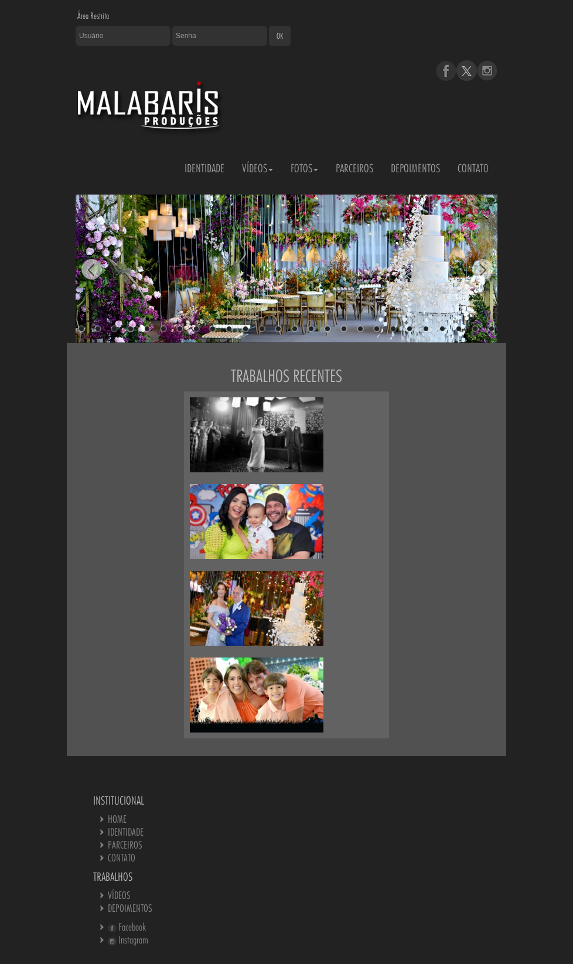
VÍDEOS (257, 168)
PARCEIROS (354, 168)
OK (280, 35)
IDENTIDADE (204, 168)
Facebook (127, 927)
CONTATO (473, 168)
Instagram (128, 940)
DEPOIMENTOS (415, 168)
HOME (117, 819)
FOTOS (304, 168)
